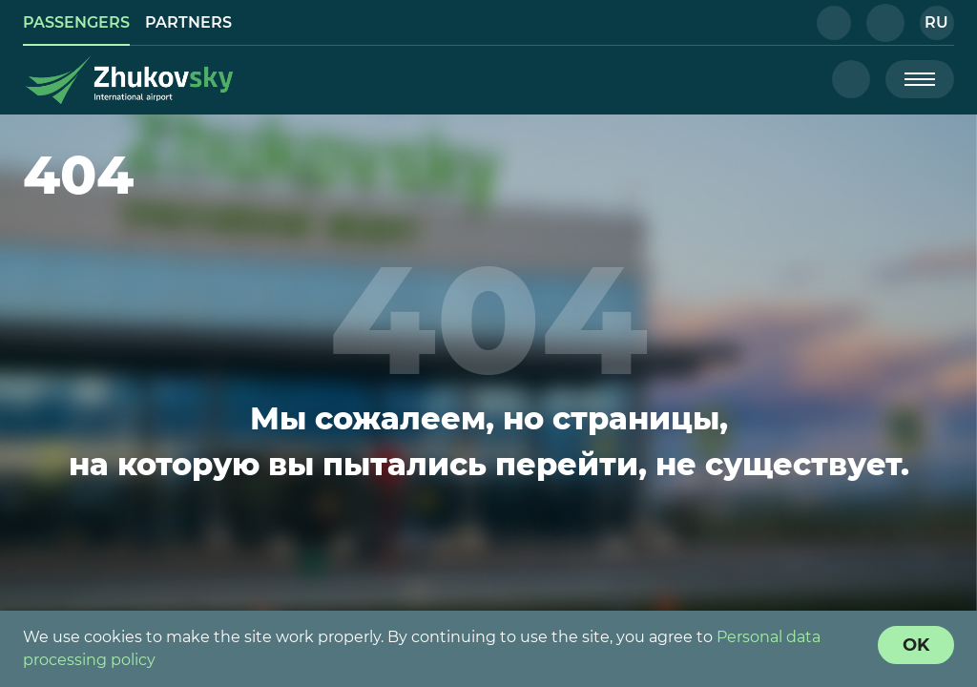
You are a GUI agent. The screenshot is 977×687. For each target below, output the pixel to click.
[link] (76, 23)
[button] (834, 23)
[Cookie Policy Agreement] (916, 645)
